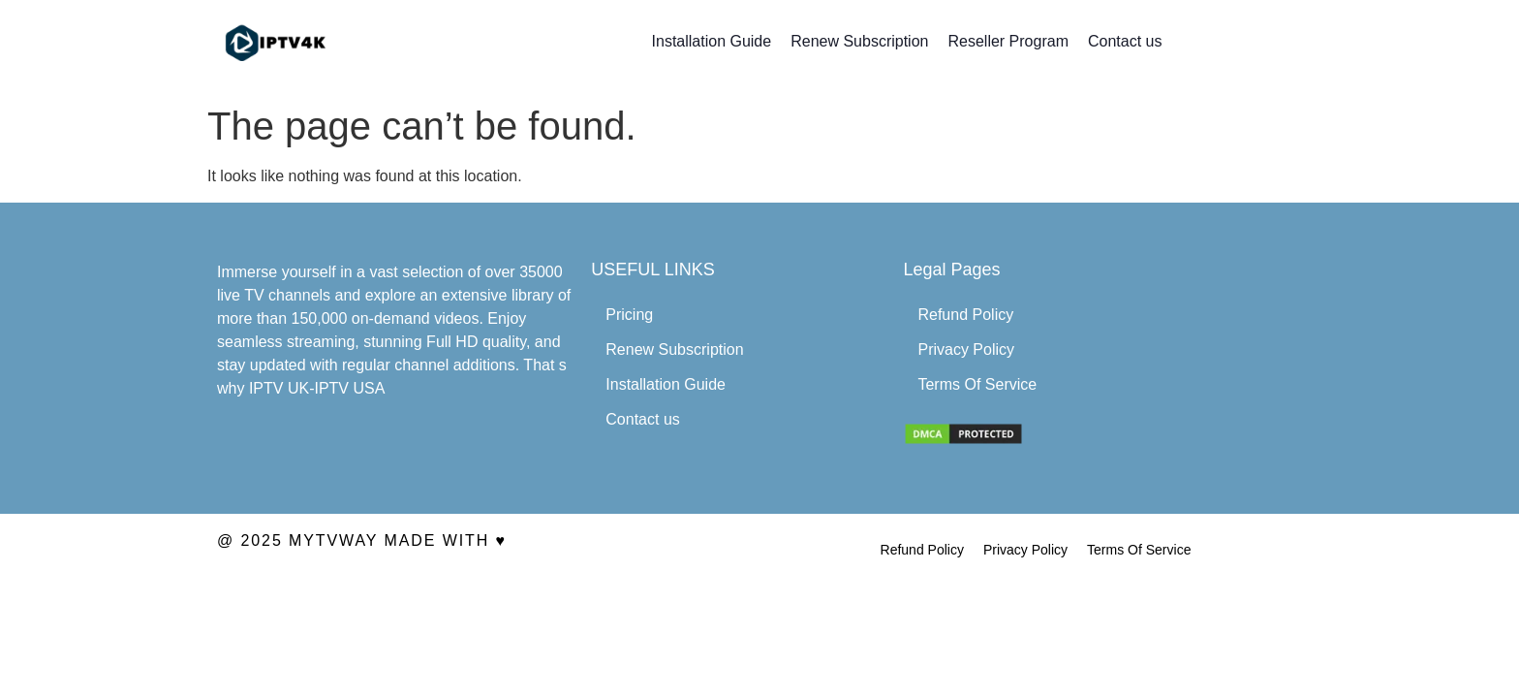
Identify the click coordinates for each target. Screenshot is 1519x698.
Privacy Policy (965, 349)
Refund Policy (965, 314)
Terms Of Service (977, 384)
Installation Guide (712, 41)
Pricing (629, 314)
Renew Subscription (859, 41)
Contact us (1125, 41)
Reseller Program (1007, 41)
